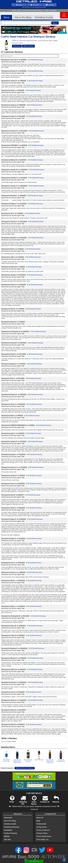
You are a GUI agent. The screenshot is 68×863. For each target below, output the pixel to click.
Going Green (41, 827)
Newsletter (8, 830)
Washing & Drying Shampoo (24, 768)
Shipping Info (23, 801)
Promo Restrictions (43, 836)
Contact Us (44, 800)
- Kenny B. (34, 809)
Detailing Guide (10, 824)
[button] (64, 860)
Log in (3, 741)
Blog (38, 821)
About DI (39, 818)
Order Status (33, 801)
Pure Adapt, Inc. (42, 839)
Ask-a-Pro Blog (10, 821)
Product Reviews (10, 833)
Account (34, 5)
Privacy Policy (41, 833)
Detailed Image (34, 2)
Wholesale (8, 818)
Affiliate (7, 836)
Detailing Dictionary (11, 827)
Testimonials (41, 824)
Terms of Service (43, 830)
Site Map (7, 839)
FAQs (11, 800)
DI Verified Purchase (35, 59)
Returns (56, 800)
